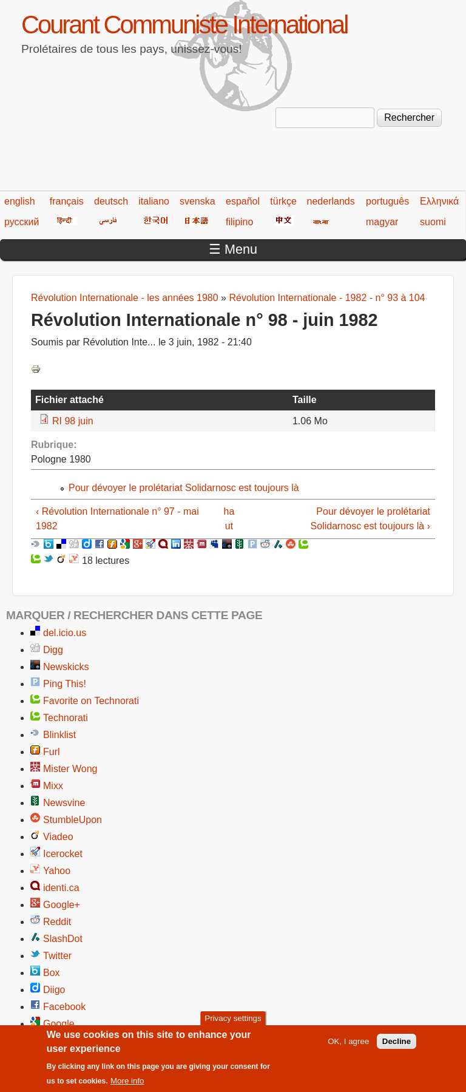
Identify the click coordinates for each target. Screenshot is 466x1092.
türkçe (283, 201)
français (67, 201)
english (19, 201)
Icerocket (63, 854)
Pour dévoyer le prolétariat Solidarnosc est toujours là (184, 488)
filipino (239, 222)
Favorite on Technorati (91, 701)
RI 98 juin (72, 421)
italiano (153, 201)
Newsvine (64, 803)
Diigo (54, 990)
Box (51, 973)
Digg (53, 650)
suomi (433, 222)
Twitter (57, 956)
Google (59, 1024)
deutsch (111, 201)
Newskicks (66, 667)
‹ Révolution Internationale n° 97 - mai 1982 (117, 518)
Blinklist (59, 735)
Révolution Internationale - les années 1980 (124, 298)
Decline (396, 1046)
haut (229, 518)
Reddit (57, 922)
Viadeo (58, 837)
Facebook (64, 1007)
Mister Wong (70, 769)
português (387, 201)
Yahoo (56, 871)
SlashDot (63, 939)
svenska (197, 201)
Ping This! (64, 684)
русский (21, 222)
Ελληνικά (439, 201)
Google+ (61, 905)
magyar (382, 222)
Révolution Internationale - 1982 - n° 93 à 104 (327, 298)
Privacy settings (232, 1024)
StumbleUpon (72, 820)
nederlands (331, 201)
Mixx (53, 786)
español (243, 201)
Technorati (65, 718)
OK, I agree (348, 1046)
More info (127, 1086)
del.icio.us (64, 633)
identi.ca (61, 888)
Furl (51, 752)
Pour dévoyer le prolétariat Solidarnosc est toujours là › (370, 518)
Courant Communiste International (184, 24)
